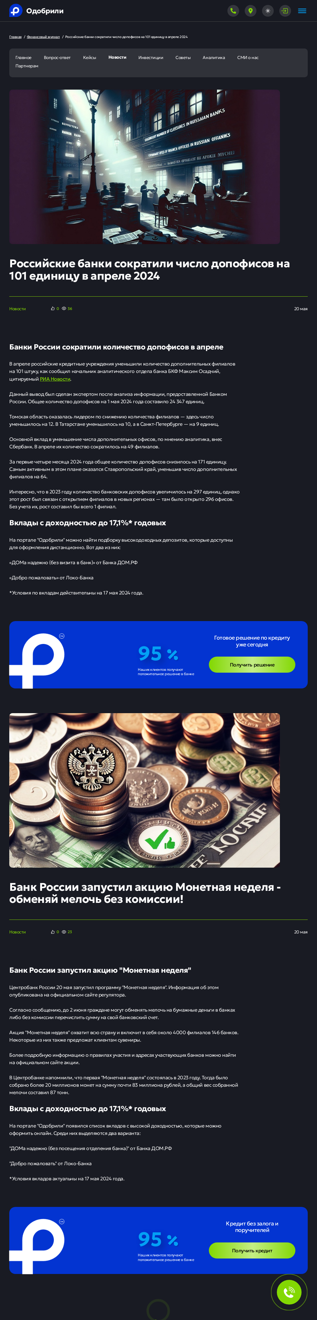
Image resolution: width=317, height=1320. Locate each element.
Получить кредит (252, 1250)
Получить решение (252, 664)
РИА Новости (55, 378)
